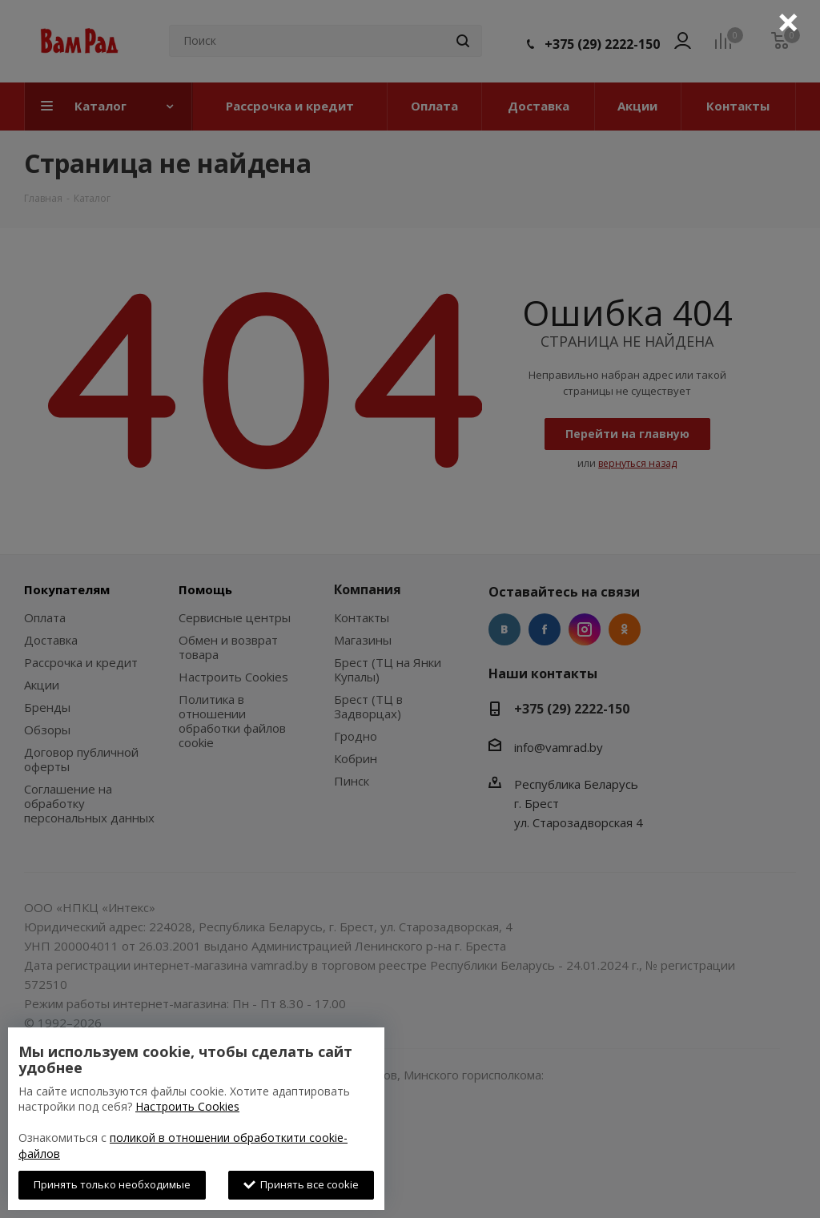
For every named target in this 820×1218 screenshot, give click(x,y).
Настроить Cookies (187, 1106)
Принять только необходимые (112, 1184)
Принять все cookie (301, 1184)
